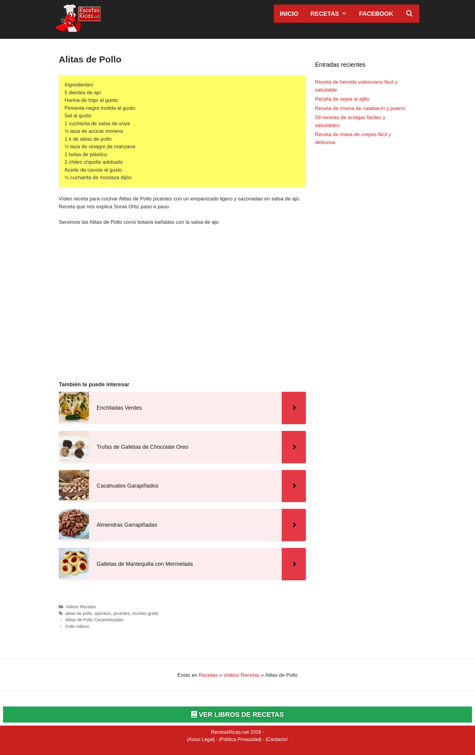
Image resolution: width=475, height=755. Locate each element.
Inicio (289, 13)
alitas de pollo (78, 613)
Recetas (332, 14)
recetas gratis (145, 613)
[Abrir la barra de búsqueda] (409, 14)
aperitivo (103, 613)
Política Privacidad (240, 739)
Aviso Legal (200, 739)
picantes (122, 613)
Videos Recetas (80, 606)
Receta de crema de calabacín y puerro (360, 108)
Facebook (376, 13)
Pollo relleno (77, 626)
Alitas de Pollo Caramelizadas (94, 619)
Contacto (276, 739)
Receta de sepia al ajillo (342, 99)
